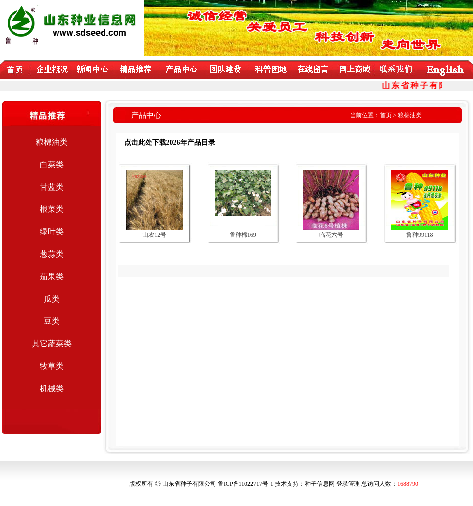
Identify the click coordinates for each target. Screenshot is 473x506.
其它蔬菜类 (52, 343)
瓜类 (52, 299)
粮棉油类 (52, 142)
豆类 (52, 321)
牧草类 (52, 366)
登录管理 (348, 483)
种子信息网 (320, 483)
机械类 (52, 388)
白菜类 (52, 164)
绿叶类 (52, 231)
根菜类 (52, 209)
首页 (386, 115)
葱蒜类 (52, 254)
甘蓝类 (52, 187)
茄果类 (52, 276)
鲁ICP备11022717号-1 (245, 483)
